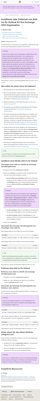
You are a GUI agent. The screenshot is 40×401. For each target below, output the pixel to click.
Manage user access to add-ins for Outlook (13, 76)
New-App (32, 264)
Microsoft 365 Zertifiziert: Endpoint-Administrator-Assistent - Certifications (18, 377)
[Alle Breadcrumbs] (2, 15)
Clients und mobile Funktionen (12, 15)
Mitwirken (29, 395)
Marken (10, 399)
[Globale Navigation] (1, 2)
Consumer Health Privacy (15, 397)
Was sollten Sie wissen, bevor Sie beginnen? (11, 32)
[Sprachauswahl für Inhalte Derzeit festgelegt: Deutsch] (4, 391)
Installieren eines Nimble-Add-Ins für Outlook (12, 34)
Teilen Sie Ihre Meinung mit (11, 11)
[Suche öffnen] (32, 2)
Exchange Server (20, 156)
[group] (20, 237)
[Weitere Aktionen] (37, 15)
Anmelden (36, 1)
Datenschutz (4, 397)
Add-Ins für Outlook (25, 15)
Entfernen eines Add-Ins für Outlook (10, 36)
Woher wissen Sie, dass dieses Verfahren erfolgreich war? (14, 38)
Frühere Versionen (17, 395)
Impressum (3, 399)
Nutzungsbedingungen (28, 397)
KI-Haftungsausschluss (6, 395)
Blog (24, 395)
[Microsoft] (20, 2)
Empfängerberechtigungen (22, 98)
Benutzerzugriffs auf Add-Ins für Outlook (20, 68)
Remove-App (33, 328)
